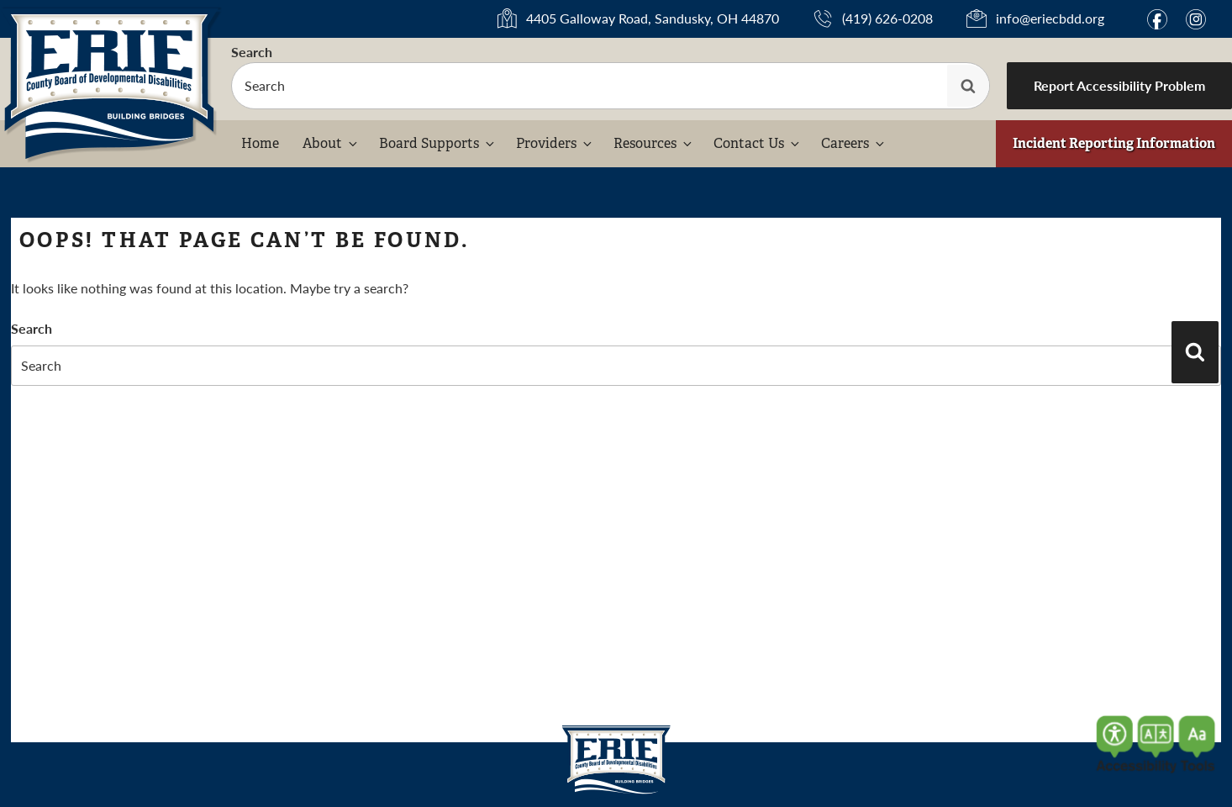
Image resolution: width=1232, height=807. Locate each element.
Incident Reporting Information (1114, 143)
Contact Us (757, 143)
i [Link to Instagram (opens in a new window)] (1198, 19)
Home (260, 143)
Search (251, 51)
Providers (555, 143)
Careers (854, 143)
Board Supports (438, 143)
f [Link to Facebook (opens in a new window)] (1159, 19)
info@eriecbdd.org (1050, 18)
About (331, 143)
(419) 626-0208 (887, 18)
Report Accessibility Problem (1119, 85)
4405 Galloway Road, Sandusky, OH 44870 (652, 18)
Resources (653, 143)
